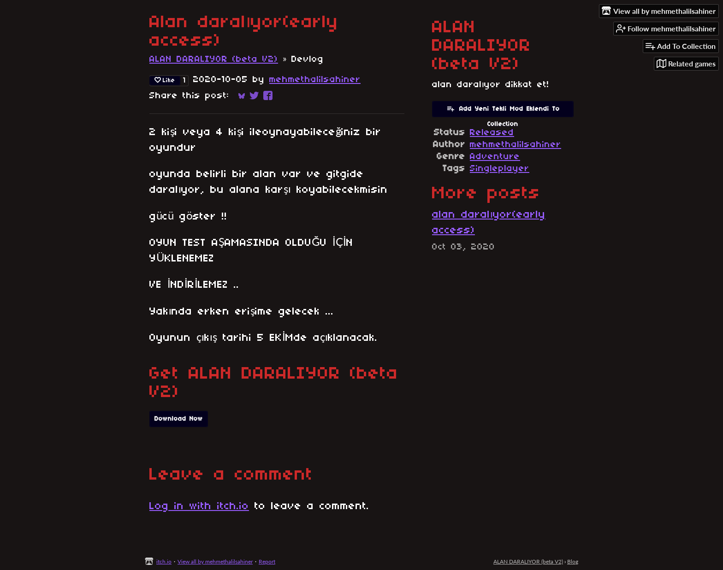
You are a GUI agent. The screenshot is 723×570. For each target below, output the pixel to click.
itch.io (164, 561)
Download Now (178, 419)
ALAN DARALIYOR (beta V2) (213, 59)
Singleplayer (499, 168)
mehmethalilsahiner (315, 79)
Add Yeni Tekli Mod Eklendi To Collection (503, 110)
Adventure (495, 156)
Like (164, 80)
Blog (572, 561)
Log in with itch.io (199, 506)
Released (492, 132)
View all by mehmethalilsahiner (215, 561)
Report (267, 561)
